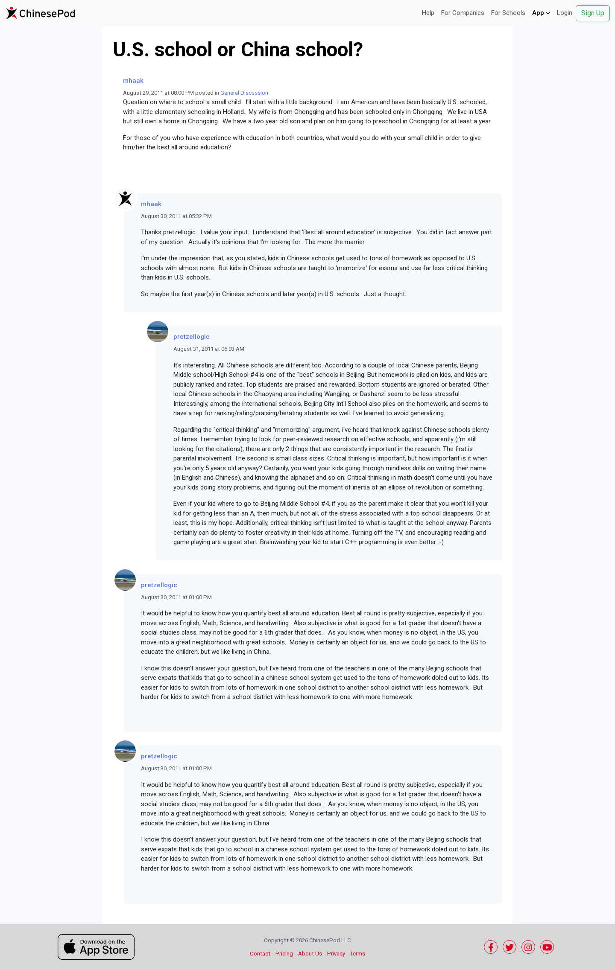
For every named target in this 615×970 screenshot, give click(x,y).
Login (564, 13)
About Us (310, 953)
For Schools (508, 13)
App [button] (541, 13)
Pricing (284, 953)
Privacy (336, 953)
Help (428, 13)
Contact (260, 953)
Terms (357, 953)
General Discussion (244, 93)
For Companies (462, 13)
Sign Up (592, 13)
